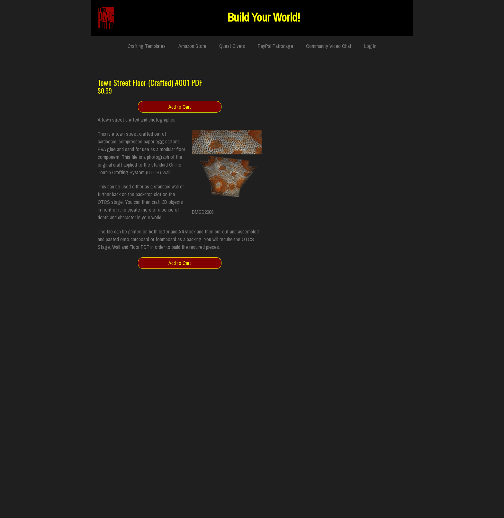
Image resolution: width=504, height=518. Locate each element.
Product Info (393, 134)
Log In (370, 46)
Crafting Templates (147, 46)
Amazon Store (192, 46)
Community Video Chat (328, 46)
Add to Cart (179, 106)
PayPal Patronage (275, 46)
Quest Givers (232, 46)
